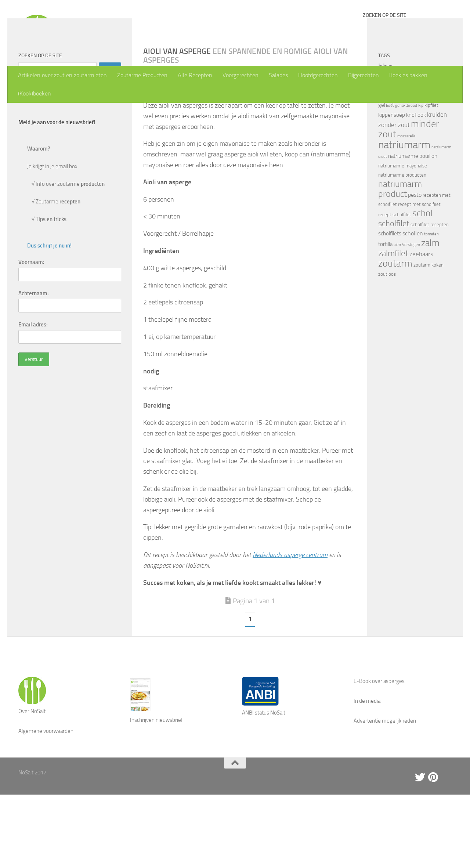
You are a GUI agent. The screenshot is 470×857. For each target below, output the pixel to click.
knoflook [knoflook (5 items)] (416, 177)
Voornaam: (31, 324)
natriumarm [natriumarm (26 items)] (404, 207)
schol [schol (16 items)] (422, 275)
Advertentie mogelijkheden (385, 783)
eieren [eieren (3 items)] (425, 140)
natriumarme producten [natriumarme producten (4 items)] (402, 237)
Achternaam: (33, 355)
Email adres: (33, 387)
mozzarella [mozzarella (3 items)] (406, 198)
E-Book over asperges (379, 743)
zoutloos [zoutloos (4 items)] (387, 336)
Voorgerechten (240, 75)
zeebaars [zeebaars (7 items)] (421, 316)
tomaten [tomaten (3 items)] (431, 296)
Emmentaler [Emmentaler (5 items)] (392, 150)
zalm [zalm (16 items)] (430, 305)
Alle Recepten (195, 75)
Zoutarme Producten (142, 75)
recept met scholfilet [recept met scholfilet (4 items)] (419, 267)
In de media (367, 763)
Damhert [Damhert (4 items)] (387, 140)
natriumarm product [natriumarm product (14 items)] (400, 251)
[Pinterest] (433, 840)
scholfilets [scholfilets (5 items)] (389, 296)
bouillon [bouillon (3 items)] (417, 131)
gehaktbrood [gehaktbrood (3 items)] (406, 168)
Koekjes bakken (408, 75)
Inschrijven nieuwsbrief (156, 782)
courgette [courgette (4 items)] (436, 130)
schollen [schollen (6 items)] (412, 295)
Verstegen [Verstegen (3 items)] (411, 307)
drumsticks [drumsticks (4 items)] (408, 140)
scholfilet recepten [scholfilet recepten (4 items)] (430, 287)
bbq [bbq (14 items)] (385, 129)
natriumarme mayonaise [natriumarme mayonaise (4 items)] (402, 228)
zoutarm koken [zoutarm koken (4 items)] (428, 327)
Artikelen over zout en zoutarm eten (62, 75)
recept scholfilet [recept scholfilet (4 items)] (394, 277)
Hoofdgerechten (318, 75)
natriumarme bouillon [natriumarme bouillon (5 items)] (412, 218)
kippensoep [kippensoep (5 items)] (391, 177)
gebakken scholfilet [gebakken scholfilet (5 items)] (413, 158)
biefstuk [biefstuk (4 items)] (402, 130)
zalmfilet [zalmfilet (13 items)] (393, 316)
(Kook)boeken (34, 93)
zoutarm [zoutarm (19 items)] (395, 326)
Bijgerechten (363, 75)
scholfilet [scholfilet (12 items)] (393, 286)
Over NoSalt (32, 773)
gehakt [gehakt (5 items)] (386, 167)
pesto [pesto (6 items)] (415, 257)
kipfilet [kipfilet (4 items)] (431, 167)
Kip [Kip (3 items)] (420, 168)
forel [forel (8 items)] (414, 149)
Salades (278, 75)
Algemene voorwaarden (45, 793)
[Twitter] (420, 840)
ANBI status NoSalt (263, 775)
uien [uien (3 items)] (397, 307)
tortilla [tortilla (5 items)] (385, 306)
